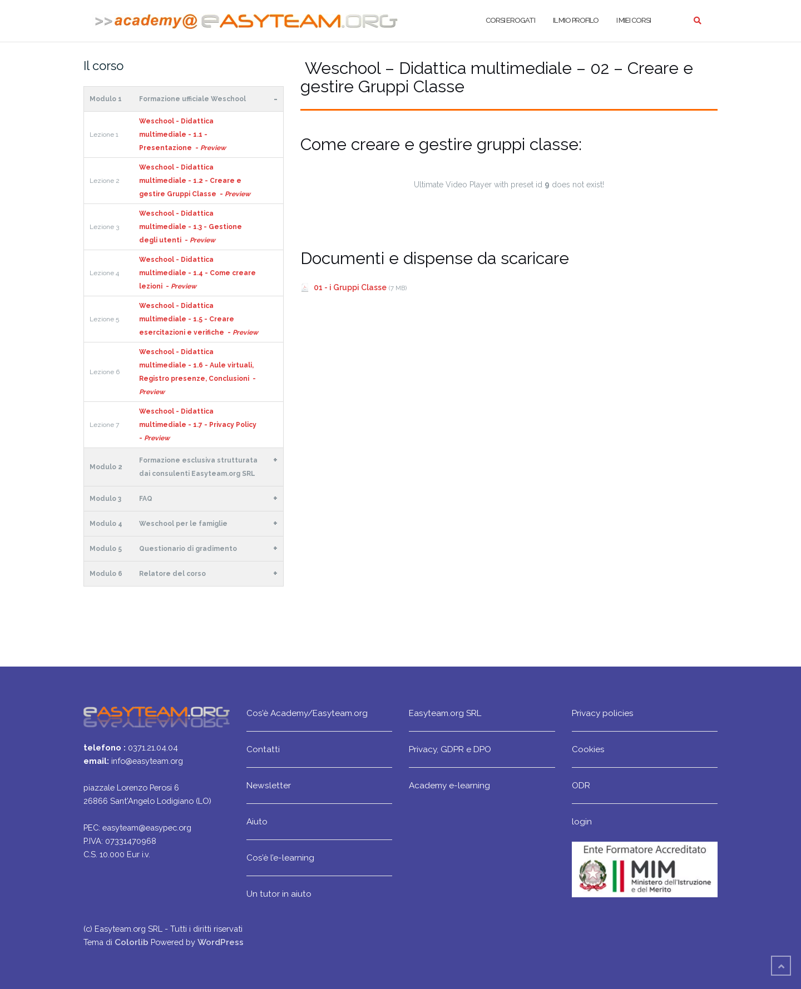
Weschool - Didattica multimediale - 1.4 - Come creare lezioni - (197, 273)
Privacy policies (603, 713)
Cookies (588, 749)
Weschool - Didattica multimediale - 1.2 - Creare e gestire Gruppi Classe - (194, 180)
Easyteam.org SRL (445, 713)
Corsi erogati (510, 20)
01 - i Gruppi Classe (350, 287)
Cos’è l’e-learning (280, 857)
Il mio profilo (576, 20)
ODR (581, 785)
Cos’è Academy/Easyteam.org (307, 713)
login (582, 821)
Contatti (263, 749)
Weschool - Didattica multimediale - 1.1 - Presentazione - (182, 134)
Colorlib (132, 942)
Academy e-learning (449, 785)
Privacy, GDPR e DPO (450, 749)
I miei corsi (633, 20)
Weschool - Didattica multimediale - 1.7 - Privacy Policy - (198, 424)
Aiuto (257, 821)
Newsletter (268, 785)
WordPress (220, 942)
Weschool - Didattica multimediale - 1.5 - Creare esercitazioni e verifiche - (198, 319)
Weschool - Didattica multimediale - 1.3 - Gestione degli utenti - (190, 227)
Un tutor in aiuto (279, 893)
